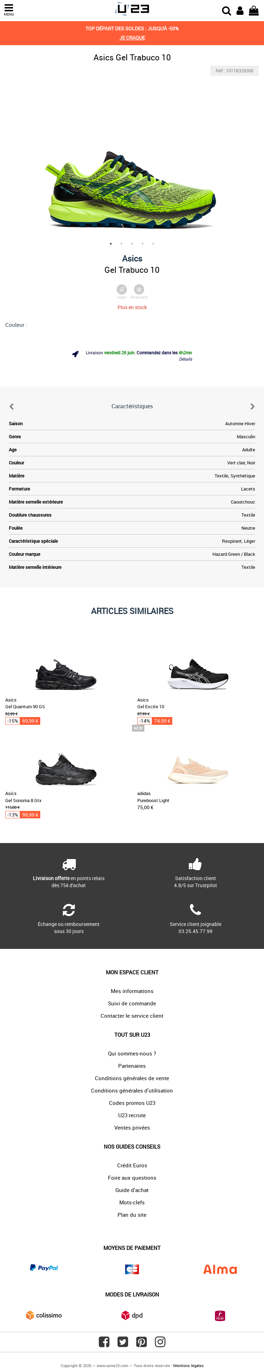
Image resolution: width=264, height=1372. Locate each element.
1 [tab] (110, 243)
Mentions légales (188, 1365)
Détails (185, 359)
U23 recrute (132, 1115)
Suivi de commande (132, 1003)
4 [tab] (142, 243)
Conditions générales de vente (132, 1078)
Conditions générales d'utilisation (132, 1090)
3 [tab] (132, 243)
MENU (9, 10)
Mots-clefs (132, 1202)
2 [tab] (121, 243)
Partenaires (132, 1065)
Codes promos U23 (132, 1102)
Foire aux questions (132, 1177)
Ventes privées (132, 1127)
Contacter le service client (132, 1015)
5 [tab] (153, 243)
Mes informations (132, 990)
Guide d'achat (132, 1189)
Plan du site (132, 1214)
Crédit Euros (132, 1165)
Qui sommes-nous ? (132, 1053)
